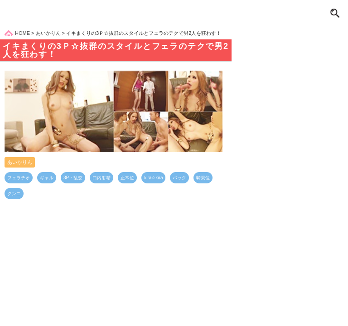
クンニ (14, 193)
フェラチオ (18, 177)
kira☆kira (153, 177)
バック (179, 177)
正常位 (127, 177)
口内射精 (101, 177)
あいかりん (19, 162)
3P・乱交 (72, 177)
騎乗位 (203, 177)
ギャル (46, 177)
